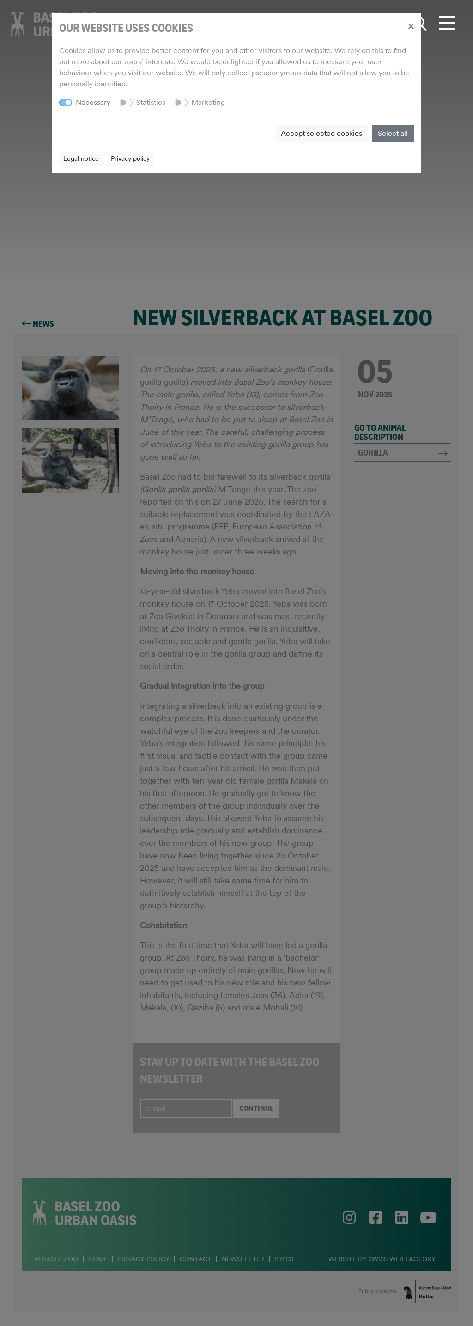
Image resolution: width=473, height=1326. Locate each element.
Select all (393, 133)
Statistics (150, 102)
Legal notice (81, 158)
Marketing (208, 102)
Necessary (93, 102)
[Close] (410, 26)
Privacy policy (130, 158)
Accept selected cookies (321, 133)
